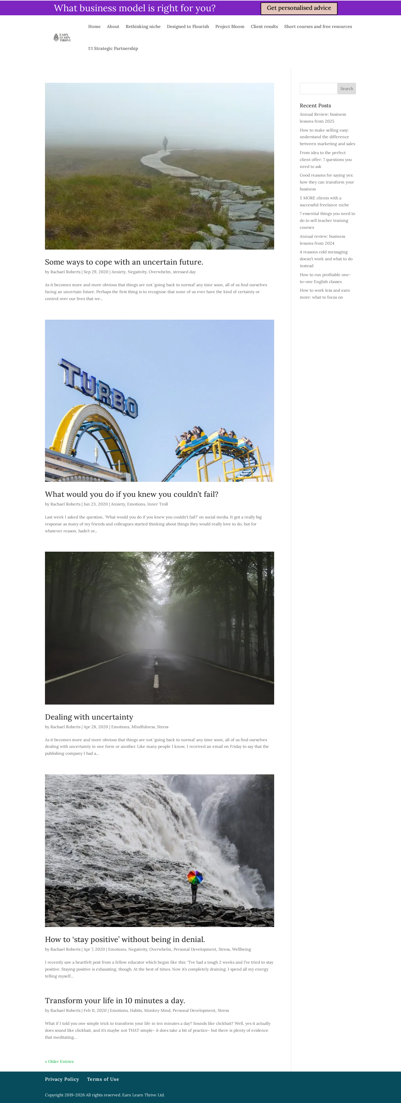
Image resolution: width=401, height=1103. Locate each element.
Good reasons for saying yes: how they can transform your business (327, 182)
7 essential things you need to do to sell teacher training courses (327, 220)
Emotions (136, 504)
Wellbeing (241, 949)
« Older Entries (59, 1061)
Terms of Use (103, 1079)
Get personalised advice (299, 7)
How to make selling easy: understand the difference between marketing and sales (327, 137)
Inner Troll (157, 504)
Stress (162, 726)
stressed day (184, 271)
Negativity (137, 271)
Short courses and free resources (318, 26)
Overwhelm (160, 271)
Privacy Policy (62, 1079)
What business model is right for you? (135, 8)
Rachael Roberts (65, 271)
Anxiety (118, 271)
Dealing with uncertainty (89, 717)
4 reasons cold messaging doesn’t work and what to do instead (326, 258)
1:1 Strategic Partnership (113, 48)
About (113, 26)
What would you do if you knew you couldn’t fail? (132, 494)
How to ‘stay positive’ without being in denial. (125, 939)
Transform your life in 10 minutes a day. (115, 1000)
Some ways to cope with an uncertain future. (124, 262)
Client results (264, 26)
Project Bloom (229, 26)
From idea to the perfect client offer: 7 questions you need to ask (326, 159)
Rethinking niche (143, 26)
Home (94, 26)
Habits (136, 1010)
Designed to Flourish (188, 26)
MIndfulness (143, 726)
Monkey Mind (157, 1010)
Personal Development (195, 949)
